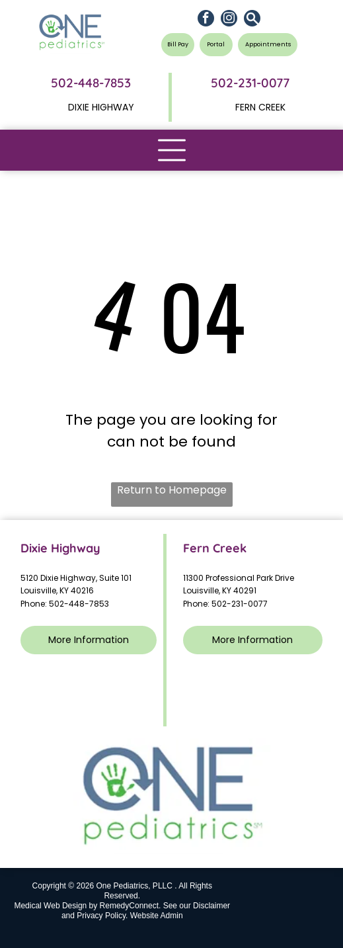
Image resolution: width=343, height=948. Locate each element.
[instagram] (229, 20)
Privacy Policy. (102, 915)
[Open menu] (172, 150)
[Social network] (252, 20)
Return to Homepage (172, 489)
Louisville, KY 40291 (219, 590)
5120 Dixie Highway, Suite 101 (76, 577)
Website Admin (156, 915)
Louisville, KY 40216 (57, 590)
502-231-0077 (239, 603)
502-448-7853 (91, 83)
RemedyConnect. (130, 905)
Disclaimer (211, 905)
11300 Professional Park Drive (238, 577)
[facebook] (206, 20)
